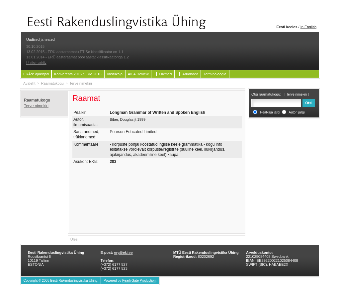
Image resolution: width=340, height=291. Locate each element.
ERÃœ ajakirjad (36, 74)
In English (308, 27)
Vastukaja (115, 74)
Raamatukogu (52, 83)
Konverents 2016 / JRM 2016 (77, 74)
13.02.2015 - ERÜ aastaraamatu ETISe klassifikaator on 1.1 (74, 52)
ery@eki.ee (123, 253)
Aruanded (190, 74)
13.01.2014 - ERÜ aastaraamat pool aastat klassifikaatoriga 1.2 (77, 57)
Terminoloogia (215, 74)
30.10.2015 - (36, 46)
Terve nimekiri (80, 83)
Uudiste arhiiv (36, 63)
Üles (74, 239)
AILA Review (138, 74)
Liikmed (165, 74)
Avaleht (29, 83)
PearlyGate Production (139, 280)
